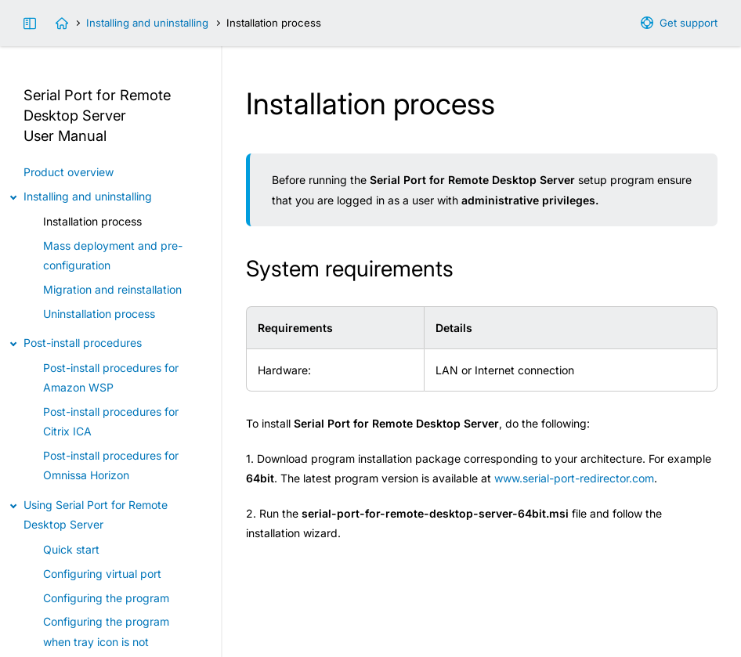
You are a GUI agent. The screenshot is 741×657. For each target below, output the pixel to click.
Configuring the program (106, 598)
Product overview (68, 172)
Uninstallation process (99, 313)
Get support (689, 22)
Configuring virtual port (102, 573)
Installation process (92, 221)
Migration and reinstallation (112, 289)
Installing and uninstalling (147, 22)
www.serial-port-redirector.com (574, 478)
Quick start (71, 549)
